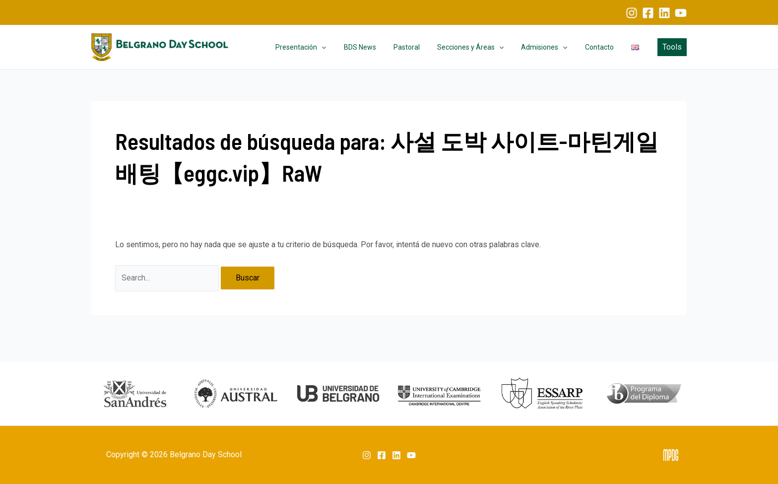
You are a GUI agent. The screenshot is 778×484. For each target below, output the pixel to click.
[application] (344, 47)
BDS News (379, 47)
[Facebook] (648, 13)
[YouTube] (681, 13)
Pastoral (422, 47)
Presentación (323, 47)
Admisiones (553, 47)
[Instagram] (632, 13)
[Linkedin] (664, 13)
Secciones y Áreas (482, 47)
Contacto (604, 47)
